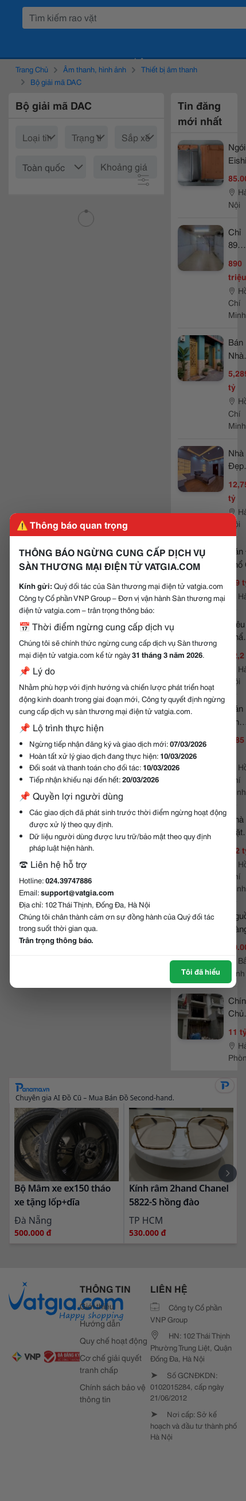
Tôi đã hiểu (200, 971)
